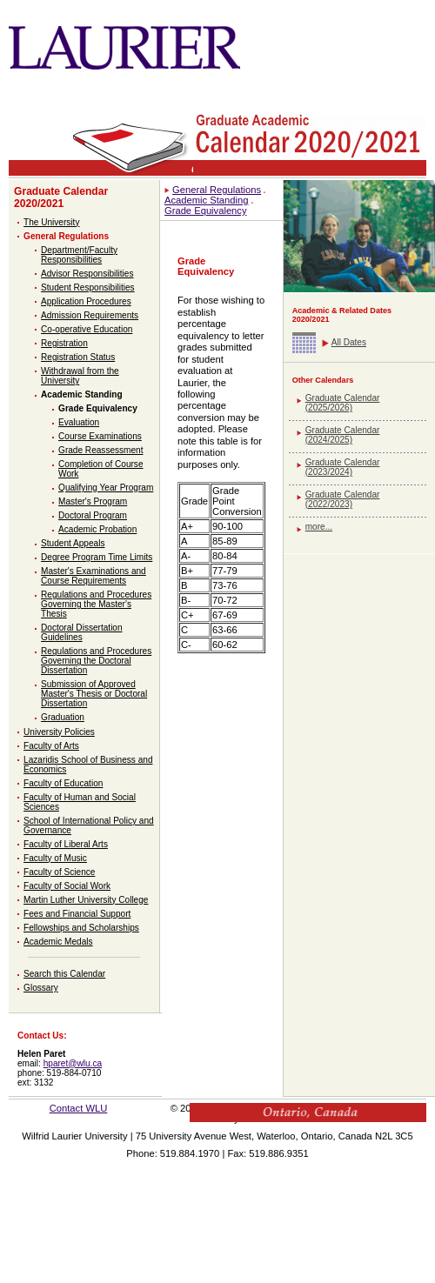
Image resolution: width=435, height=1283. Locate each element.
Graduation (62, 717)
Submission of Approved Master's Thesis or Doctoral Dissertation (94, 693)
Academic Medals (58, 941)
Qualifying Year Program (105, 487)
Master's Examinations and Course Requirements (93, 575)
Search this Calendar (64, 974)
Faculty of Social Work (66, 886)
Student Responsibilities (88, 287)
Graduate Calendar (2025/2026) (342, 402)
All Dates (348, 342)
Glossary (40, 987)
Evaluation (78, 422)
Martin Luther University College (85, 900)
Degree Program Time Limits (96, 557)
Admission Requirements (89, 315)
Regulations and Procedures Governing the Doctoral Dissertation (96, 660)
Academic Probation (97, 529)
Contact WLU (79, 1108)
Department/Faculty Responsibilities (79, 254)
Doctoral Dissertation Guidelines (82, 632)
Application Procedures (86, 301)
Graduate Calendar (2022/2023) (342, 499)
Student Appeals (72, 543)
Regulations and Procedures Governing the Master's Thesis (96, 604)
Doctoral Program (92, 515)
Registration (64, 343)
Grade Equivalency (97, 408)
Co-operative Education (86, 329)
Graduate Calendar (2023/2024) (342, 467)
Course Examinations (100, 436)
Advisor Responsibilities (87, 273)
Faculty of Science (59, 872)
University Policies (59, 732)
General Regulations (66, 236)
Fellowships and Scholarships (81, 927)
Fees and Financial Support (76, 914)
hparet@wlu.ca (73, 1063)
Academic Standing (82, 394)
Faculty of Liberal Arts (65, 844)
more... (318, 526)
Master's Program (92, 501)
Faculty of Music (55, 858)
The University (51, 222)
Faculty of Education (63, 783)
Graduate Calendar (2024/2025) (342, 434)
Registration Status (78, 357)
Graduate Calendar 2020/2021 (61, 197)
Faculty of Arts (51, 746)
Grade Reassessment (100, 450)
